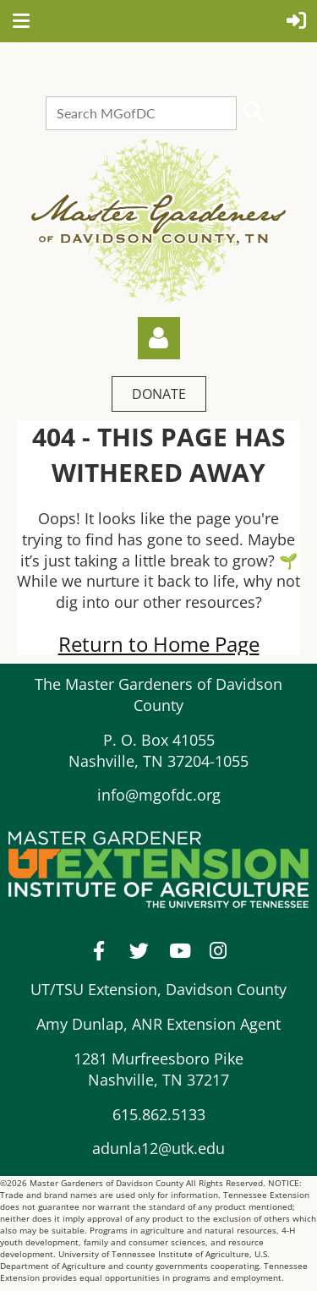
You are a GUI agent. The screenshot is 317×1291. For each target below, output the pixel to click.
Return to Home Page (159, 644)
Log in (159, 338)
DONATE (159, 394)
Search (253, 111)
